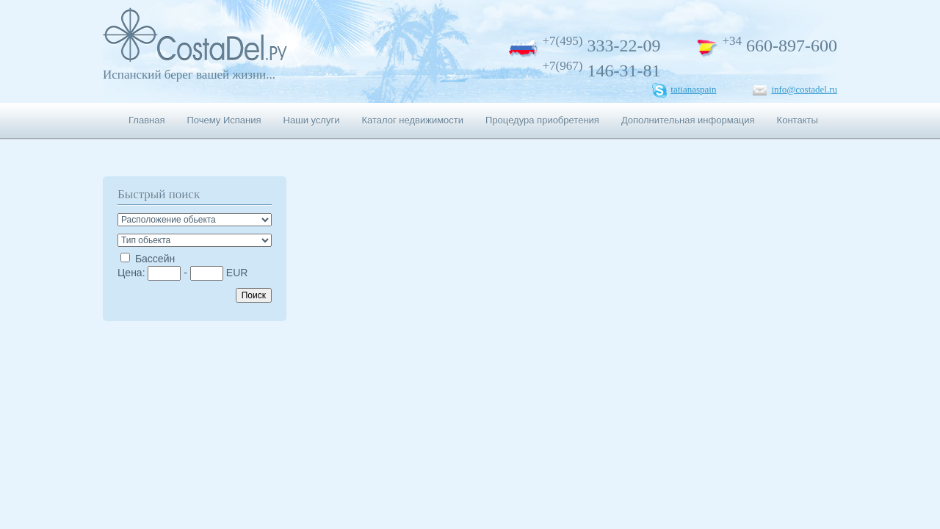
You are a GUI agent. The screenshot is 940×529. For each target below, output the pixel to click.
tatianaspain (693, 89)
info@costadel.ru (804, 89)
